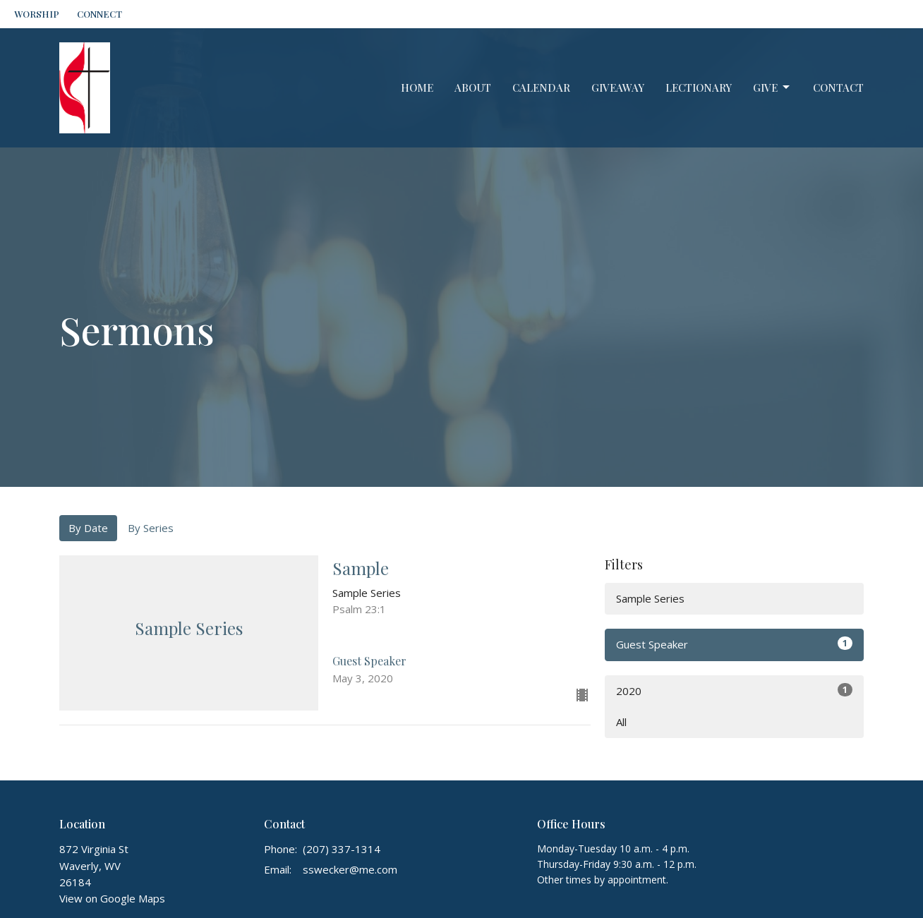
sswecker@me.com (350, 869)
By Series (151, 528)
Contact (838, 87)
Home (417, 87)
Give (772, 87)
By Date (88, 528)
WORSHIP (36, 14)
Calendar (541, 87)
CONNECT (99, 14)
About (472, 87)
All (621, 722)
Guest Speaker (734, 643)
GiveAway (617, 87)
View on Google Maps (112, 898)
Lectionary (698, 87)
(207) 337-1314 (341, 849)
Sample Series (650, 598)
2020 (734, 690)
